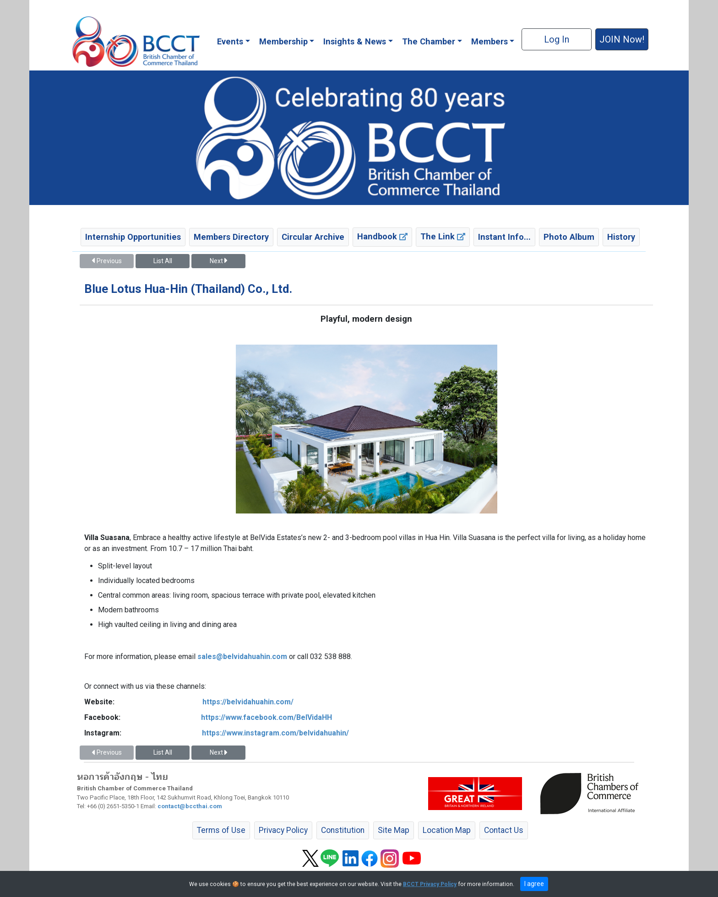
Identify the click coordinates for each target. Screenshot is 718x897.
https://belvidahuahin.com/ (248, 701)
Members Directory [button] (231, 237)
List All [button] (162, 261)
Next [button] (218, 261)
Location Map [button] (447, 830)
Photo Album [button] (569, 237)
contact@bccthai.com (190, 806)
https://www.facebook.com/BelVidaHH (266, 717)
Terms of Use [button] (221, 830)
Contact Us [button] (503, 830)
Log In (556, 39)
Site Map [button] (393, 830)
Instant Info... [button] (504, 237)
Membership (283, 41)
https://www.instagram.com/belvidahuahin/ (275, 733)
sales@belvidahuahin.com (242, 656)
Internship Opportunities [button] (133, 237)
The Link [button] (442, 236)
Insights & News (354, 41)
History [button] (621, 237)
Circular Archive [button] (313, 237)
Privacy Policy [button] (283, 830)
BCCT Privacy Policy (430, 884)
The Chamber (428, 41)
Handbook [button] (382, 236)
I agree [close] (534, 883)
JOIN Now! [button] (621, 39)
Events (230, 41)
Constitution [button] (342, 830)
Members (489, 41)
